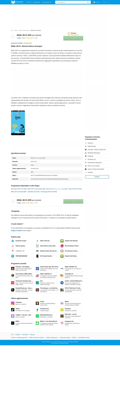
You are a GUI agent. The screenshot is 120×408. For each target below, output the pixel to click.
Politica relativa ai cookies (36, 337)
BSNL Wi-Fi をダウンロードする (55, 189)
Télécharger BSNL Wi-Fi (47, 191)
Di (19, 38)
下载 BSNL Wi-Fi (32, 191)
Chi (12, 334)
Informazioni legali (65, 337)
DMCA (74, 337)
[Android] (15, 30)
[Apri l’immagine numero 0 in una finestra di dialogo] (18, 123)
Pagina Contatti (16, 230)
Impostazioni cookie (83, 337)
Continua (97, 176)
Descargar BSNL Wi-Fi (17, 189)
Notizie (29, 2)
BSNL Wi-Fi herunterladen (35, 189)
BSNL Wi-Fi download (17, 191)
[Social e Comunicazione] (24, 30)
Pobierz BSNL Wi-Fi (73, 189)
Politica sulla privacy (52, 337)
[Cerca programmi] (88, 2)
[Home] (11, 30)
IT (106, 2)
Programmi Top (46, 2)
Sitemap (32, 334)
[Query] (73, 2)
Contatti (17, 334)
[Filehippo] (17, 2)
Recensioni (36, 2)
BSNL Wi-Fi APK (29, 35)
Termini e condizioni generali (19, 337)
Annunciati (25, 334)
